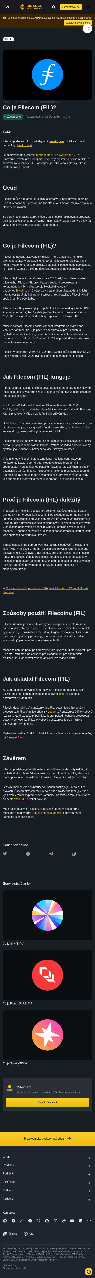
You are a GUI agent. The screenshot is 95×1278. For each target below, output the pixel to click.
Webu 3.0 (20, 799)
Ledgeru (53, 711)
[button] (88, 7)
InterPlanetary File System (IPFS (55, 154)
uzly (43, 290)
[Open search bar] (52, 7)
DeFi (17, 658)
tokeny (63, 693)
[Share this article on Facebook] (28, 854)
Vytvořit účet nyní (47, 1102)
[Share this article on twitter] (5, 854)
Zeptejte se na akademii (47, 812)
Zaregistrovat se (71, 7)
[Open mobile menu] (88, 7)
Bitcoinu (21, 290)
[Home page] (31, 7)
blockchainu (24, 145)
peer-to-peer (56, 141)
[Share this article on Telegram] (51, 854)
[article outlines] (87, 28)
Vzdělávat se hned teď (78, 22)
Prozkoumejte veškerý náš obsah (47, 1138)
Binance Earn (15, 737)
